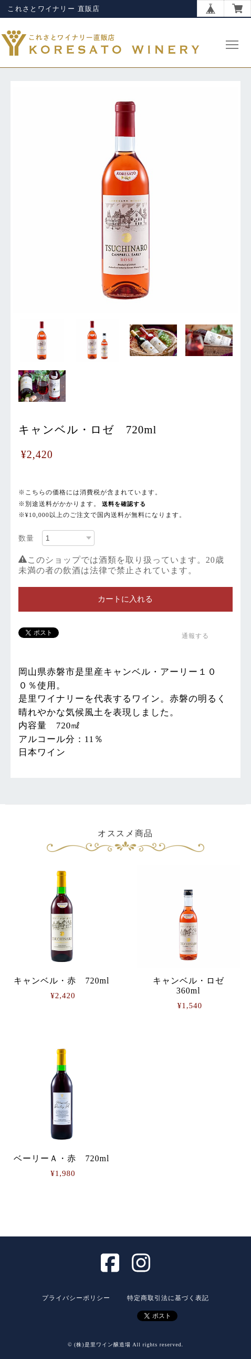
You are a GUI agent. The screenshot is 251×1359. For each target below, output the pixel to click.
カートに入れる (125, 599)
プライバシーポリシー (76, 1298)
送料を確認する (124, 504)
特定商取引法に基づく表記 (168, 1298)
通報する (195, 636)
